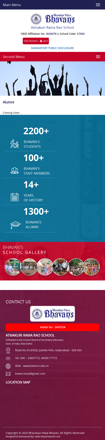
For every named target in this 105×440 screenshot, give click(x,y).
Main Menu (12, 4)
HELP (44, 41)
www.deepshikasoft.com (47, 436)
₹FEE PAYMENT (31, 41)
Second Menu (14, 56)
